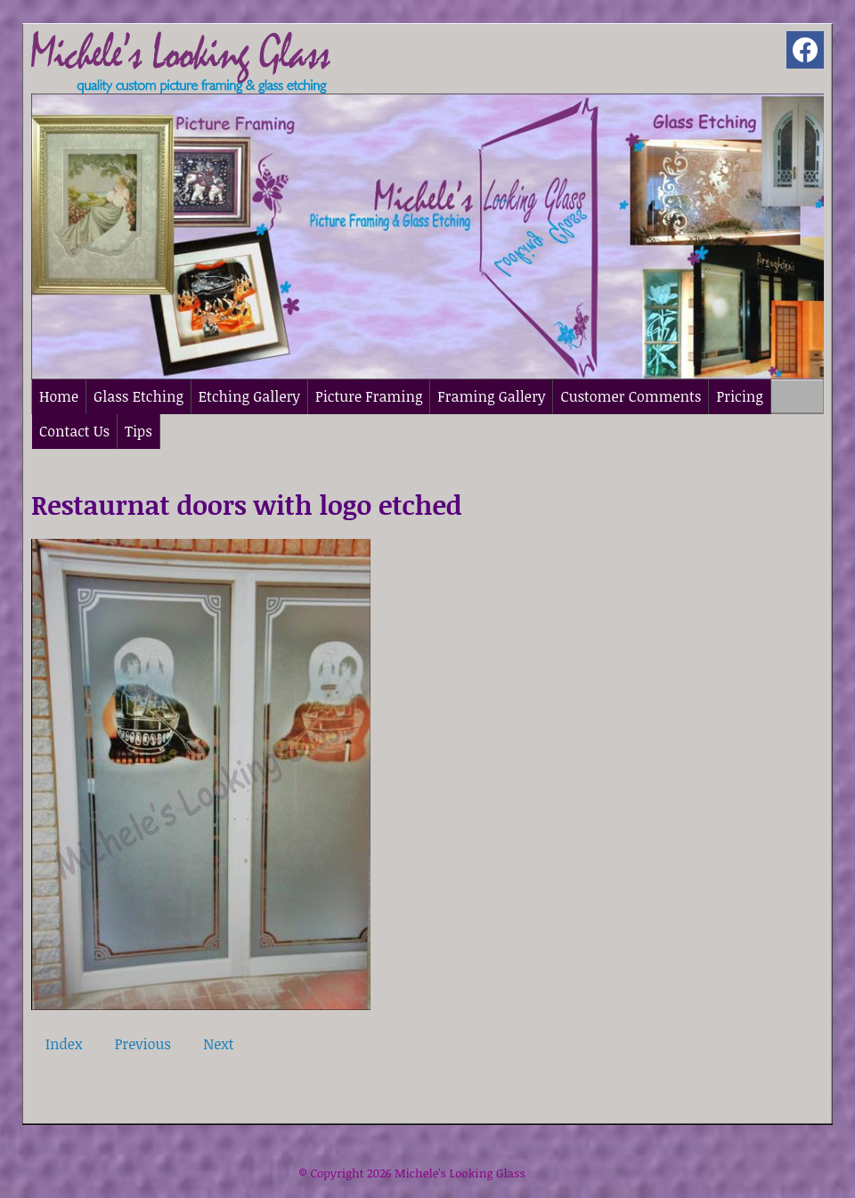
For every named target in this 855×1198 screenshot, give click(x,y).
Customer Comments (630, 396)
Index (63, 1044)
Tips (138, 431)
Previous (143, 1044)
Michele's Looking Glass (460, 1173)
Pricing (739, 396)
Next (218, 1044)
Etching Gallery (249, 396)
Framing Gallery (491, 396)
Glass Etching (138, 396)
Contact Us (74, 431)
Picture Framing (368, 396)
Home (58, 396)
